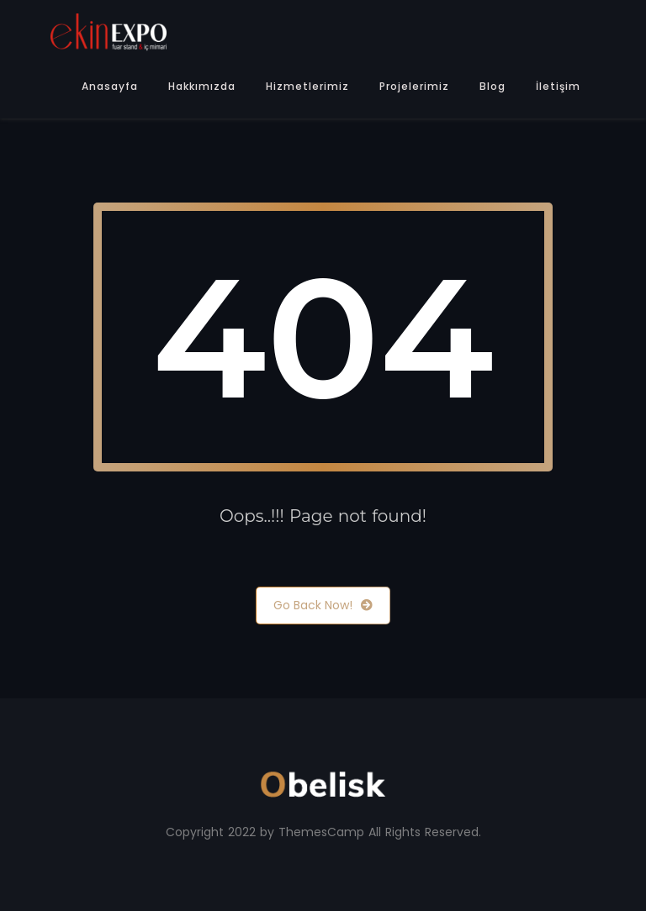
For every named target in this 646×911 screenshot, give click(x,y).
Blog (492, 86)
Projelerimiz (414, 86)
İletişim (558, 86)
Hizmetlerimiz (307, 86)
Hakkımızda (202, 86)
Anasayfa (110, 86)
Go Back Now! (323, 605)
